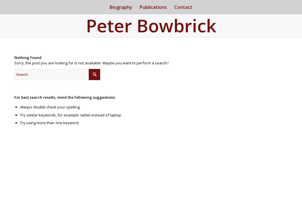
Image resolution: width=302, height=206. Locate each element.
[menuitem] (121, 7)
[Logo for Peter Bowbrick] (151, 27)
